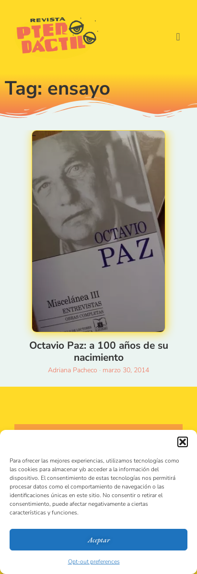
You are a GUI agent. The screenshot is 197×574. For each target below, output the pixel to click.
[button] (182, 442)
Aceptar (99, 539)
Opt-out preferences (94, 561)
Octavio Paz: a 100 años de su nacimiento (98, 351)
